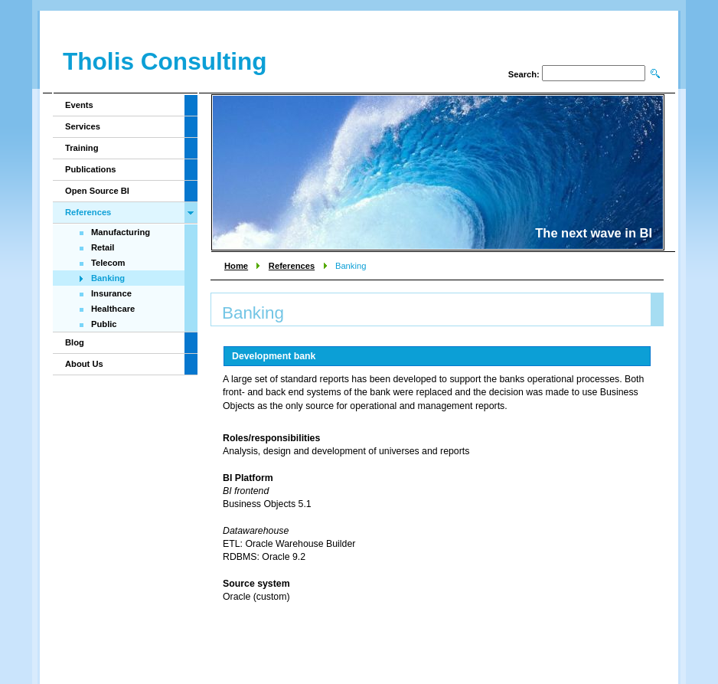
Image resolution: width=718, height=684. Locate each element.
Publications (90, 169)
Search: (524, 74)
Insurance (111, 293)
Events (79, 105)
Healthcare (113, 308)
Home (236, 265)
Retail (102, 247)
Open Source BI (97, 190)
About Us (84, 363)
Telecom (108, 262)
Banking (108, 278)
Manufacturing (120, 232)
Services (82, 126)
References (292, 265)
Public (104, 324)
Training (82, 147)
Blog (74, 342)
